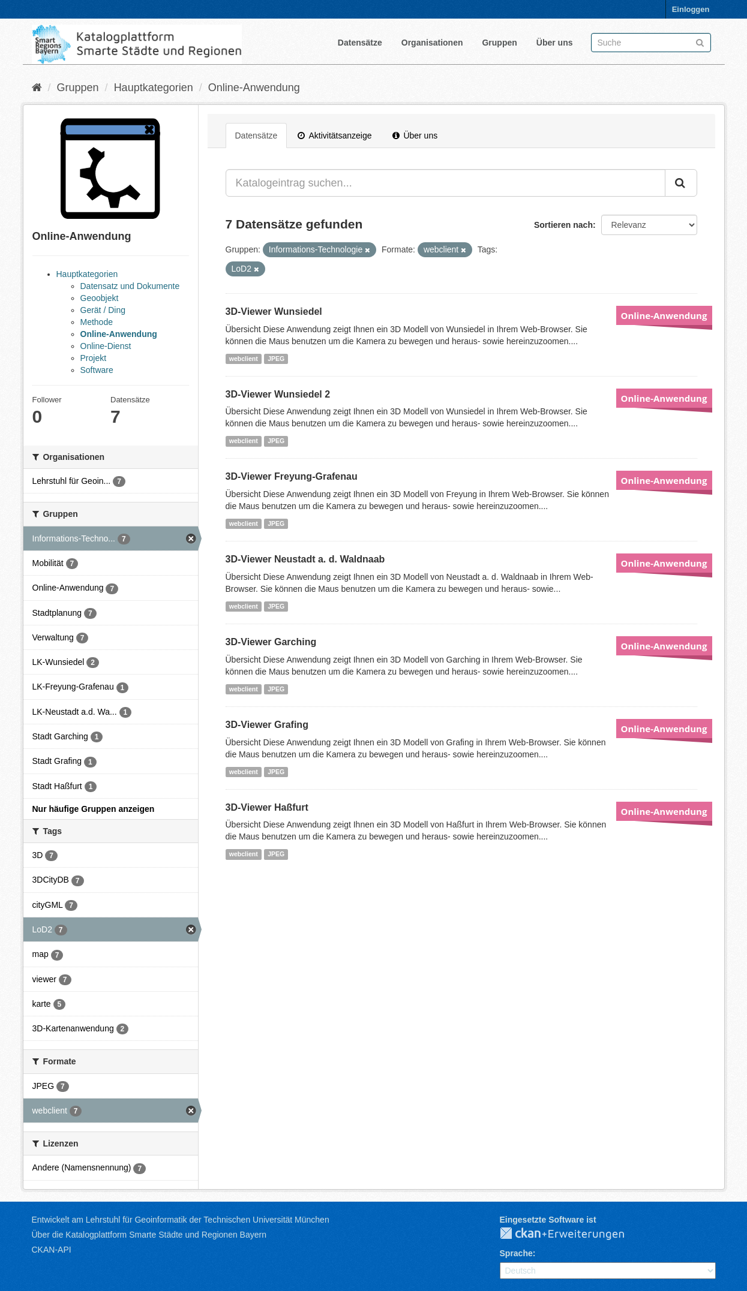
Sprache (516, 1253)
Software (96, 370)
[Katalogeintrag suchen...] (445, 183)
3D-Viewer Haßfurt (267, 807)
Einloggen (691, 9)
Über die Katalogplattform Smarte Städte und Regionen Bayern (149, 1234)
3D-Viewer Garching (271, 642)
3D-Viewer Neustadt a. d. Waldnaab (305, 559)
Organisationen (432, 42)
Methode (96, 322)
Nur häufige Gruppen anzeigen (93, 809)
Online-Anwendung (254, 88)
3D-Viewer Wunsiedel (274, 311)
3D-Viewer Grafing (267, 725)
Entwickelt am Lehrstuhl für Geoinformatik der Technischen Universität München (180, 1219)
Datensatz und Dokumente (130, 286)
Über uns (554, 42)
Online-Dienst (105, 346)
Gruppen (499, 42)
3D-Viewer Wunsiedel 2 (278, 394)
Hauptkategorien (153, 88)
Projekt (93, 358)
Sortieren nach (563, 225)
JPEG (276, 358)
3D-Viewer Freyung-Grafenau (292, 476)
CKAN (572, 1234)
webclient (243, 358)
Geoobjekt (99, 298)
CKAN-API (51, 1249)
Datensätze (360, 42)
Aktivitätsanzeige (334, 135)
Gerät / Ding (102, 310)
